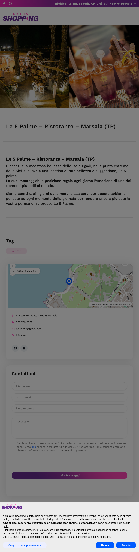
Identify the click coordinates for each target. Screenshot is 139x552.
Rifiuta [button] (105, 545)
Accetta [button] (126, 545)
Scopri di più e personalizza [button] (24, 545)
